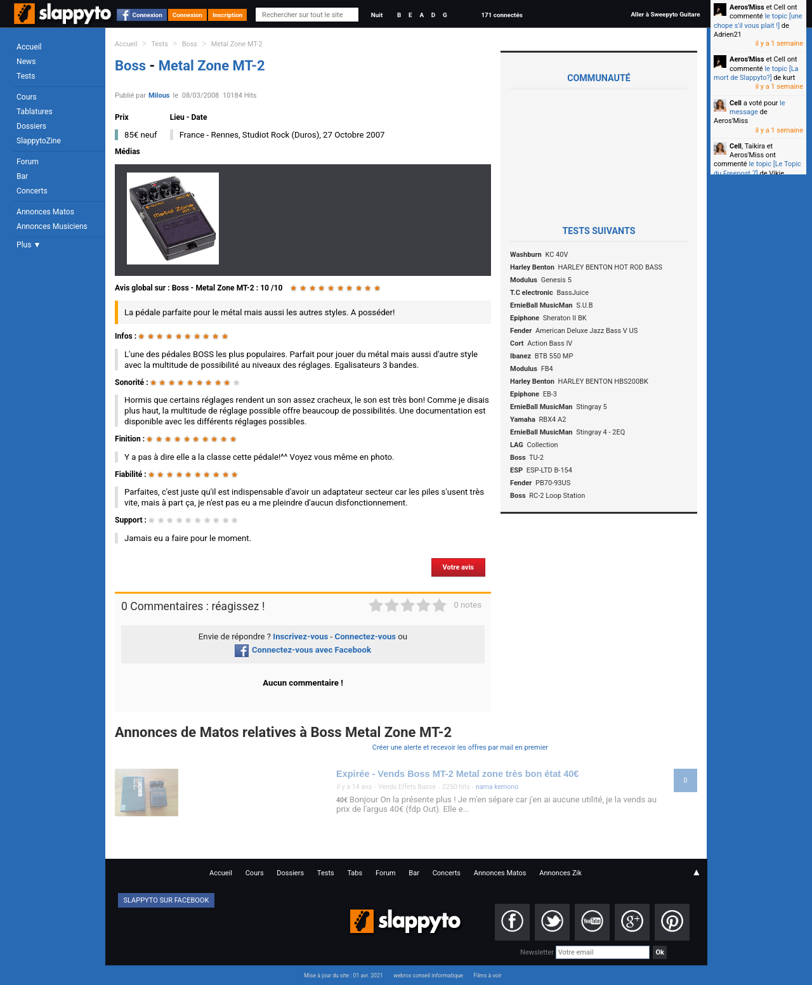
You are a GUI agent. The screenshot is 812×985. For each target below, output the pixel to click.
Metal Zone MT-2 (237, 44)
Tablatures (34, 111)
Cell (736, 103)
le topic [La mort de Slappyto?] (756, 73)
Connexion (147, 14)
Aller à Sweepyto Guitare (665, 14)
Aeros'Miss (747, 7)
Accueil (29, 46)
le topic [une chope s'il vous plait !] (758, 20)
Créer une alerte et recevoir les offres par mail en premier (460, 747)
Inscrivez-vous (300, 636)
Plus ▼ (28, 244)
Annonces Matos (45, 211)
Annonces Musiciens (52, 226)
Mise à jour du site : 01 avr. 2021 (343, 975)
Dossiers (31, 126)
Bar (22, 176)
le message (757, 107)
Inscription (228, 14)
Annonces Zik (560, 873)
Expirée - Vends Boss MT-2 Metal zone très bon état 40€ (457, 774)
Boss (189, 44)
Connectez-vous (365, 636)
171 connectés (501, 14)
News (26, 61)
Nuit (377, 14)
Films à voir (487, 975)
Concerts (32, 190)
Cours (26, 97)
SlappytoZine (38, 140)
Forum (27, 161)
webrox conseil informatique (428, 975)
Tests (25, 76)
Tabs (354, 873)
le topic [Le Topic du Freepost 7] (757, 168)
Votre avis (458, 567)
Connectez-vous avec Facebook (303, 650)
